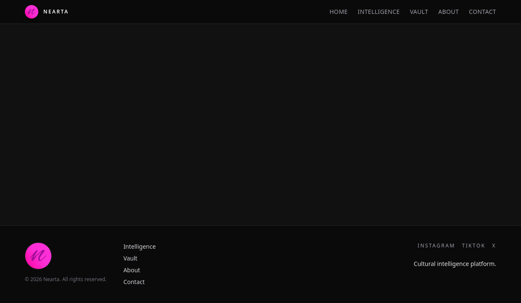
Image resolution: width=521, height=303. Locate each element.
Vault (419, 12)
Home (339, 12)
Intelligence (379, 12)
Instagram (436, 245)
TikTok (474, 245)
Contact (482, 12)
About (449, 12)
